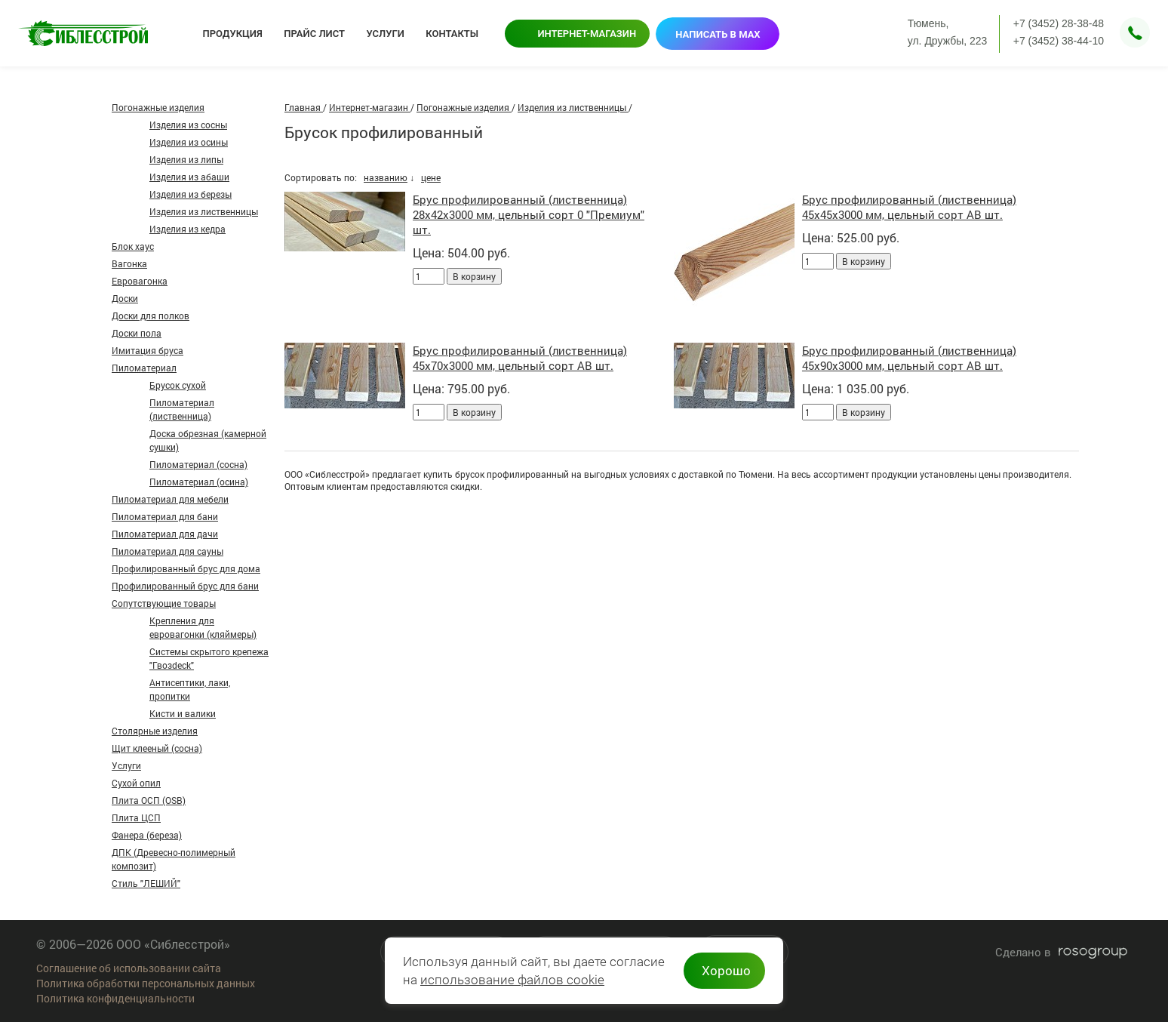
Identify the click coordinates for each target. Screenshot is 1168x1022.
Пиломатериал (144, 368)
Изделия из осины (188, 142)
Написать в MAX (717, 34)
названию (385, 177)
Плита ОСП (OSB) (149, 800)
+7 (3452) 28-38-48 (1058, 23)
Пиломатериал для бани (165, 516)
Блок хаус (133, 246)
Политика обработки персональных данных (145, 983)
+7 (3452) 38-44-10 (1058, 41)
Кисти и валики (182, 713)
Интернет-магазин (586, 33)
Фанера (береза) (147, 835)
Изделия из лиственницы (203, 211)
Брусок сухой (177, 385)
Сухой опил (136, 783)
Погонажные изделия (158, 107)
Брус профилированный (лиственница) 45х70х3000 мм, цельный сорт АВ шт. (520, 358)
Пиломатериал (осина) (198, 482)
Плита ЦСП (136, 817)
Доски (125, 298)
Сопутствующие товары (164, 603)
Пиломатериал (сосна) (198, 464)
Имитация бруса (147, 350)
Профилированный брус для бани (185, 586)
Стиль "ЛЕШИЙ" (146, 883)
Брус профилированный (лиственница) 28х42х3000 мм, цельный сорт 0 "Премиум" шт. (528, 214)
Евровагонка (140, 281)
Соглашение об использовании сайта (128, 968)
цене (431, 177)
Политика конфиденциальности (115, 998)
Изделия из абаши (189, 177)
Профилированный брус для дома (186, 568)
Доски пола (136, 333)
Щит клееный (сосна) (157, 748)
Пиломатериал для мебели (170, 499)
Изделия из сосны (188, 125)
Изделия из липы (186, 159)
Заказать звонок (1135, 32)
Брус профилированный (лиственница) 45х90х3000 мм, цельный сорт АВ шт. (909, 358)
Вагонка (129, 263)
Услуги (126, 765)
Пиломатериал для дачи (165, 534)
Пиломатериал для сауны (167, 551)
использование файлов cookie (512, 979)
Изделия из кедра (187, 229)
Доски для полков (150, 315)
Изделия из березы (190, 194)
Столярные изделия (155, 731)
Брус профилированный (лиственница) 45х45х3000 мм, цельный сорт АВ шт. (909, 207)
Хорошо (726, 970)
